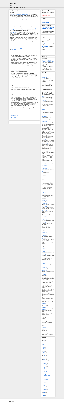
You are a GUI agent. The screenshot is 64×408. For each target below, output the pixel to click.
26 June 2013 (44, 307)
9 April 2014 (44, 257)
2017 (44, 348)
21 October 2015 (44, 165)
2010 (44, 358)
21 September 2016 (45, 143)
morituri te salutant (47, 375)
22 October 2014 (44, 219)
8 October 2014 (44, 222)
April (45, 386)
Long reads (16, 7)
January (45, 390)
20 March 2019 (44, 109)
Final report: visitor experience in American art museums (48, 28)
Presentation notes (45, 51)
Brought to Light (46, 374)
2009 (44, 359)
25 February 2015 (44, 200)
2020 (44, 344)
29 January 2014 (44, 270)
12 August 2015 (44, 168)
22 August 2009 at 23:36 (15, 68)
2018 (44, 347)
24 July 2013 (44, 300)
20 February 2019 (44, 111)
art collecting (14, 49)
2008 (44, 392)
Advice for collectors (47, 378)
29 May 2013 (44, 309)
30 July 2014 (44, 238)
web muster (45, 371)
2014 (44, 352)
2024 (44, 339)
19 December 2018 (44, 116)
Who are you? (46, 368)
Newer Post (12, 122)
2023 (44, 340)
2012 (44, 355)
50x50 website (13, 32)
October (45, 363)
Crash (45, 376)
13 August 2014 (44, 235)
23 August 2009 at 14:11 (15, 90)
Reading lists (44, 43)
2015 (44, 351)
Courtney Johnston (14, 70)
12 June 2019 (44, 100)
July (44, 382)
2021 (44, 343)
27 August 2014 (44, 232)
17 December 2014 (44, 210)
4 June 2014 (44, 248)
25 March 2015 (44, 194)
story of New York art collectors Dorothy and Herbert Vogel (20, 14)
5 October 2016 (44, 139)
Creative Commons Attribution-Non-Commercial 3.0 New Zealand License (48, 61)
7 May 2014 (44, 251)
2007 (44, 393)
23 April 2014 (44, 254)
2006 (44, 395)
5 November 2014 (44, 216)
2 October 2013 (44, 284)
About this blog (22, 7)
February (45, 389)
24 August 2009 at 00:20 (15, 115)
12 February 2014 (44, 267)
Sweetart (45, 372)
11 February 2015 (44, 203)
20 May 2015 (44, 186)
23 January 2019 (44, 114)
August (45, 366)
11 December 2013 (44, 274)
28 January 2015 (44, 206)
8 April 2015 (44, 192)
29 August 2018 (44, 121)
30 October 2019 (44, 77)
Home (11, 7)
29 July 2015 (44, 171)
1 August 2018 (44, 123)
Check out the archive (45, 22)
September (46, 364)
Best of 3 (13, 4)
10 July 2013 (44, 303)
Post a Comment (13, 117)
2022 (44, 341)
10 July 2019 (44, 96)
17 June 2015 (44, 177)
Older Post (37, 122)
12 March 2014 (44, 263)
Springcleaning (46, 379)
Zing (44, 367)
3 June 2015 (44, 181)
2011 (44, 356)
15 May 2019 (44, 103)
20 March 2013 (44, 327)
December (45, 360)
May (45, 385)
